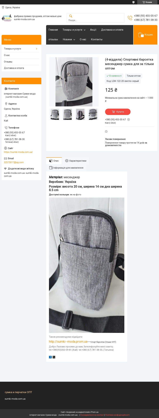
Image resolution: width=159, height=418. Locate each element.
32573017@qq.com (14, 162)
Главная (53, 29)
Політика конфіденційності (117, 415)
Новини (67, 39)
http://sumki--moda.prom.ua (68, 341)
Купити (120, 112)
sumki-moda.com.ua (15, 399)
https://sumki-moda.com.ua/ (18, 152)
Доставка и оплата (112, 29)
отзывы (53, 39)
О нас (83, 39)
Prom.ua (94, 412)
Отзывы (8, 61)
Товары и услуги (72, 29)
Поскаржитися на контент (92, 415)
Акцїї (93, 29)
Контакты (97, 39)
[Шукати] (71, 16)
